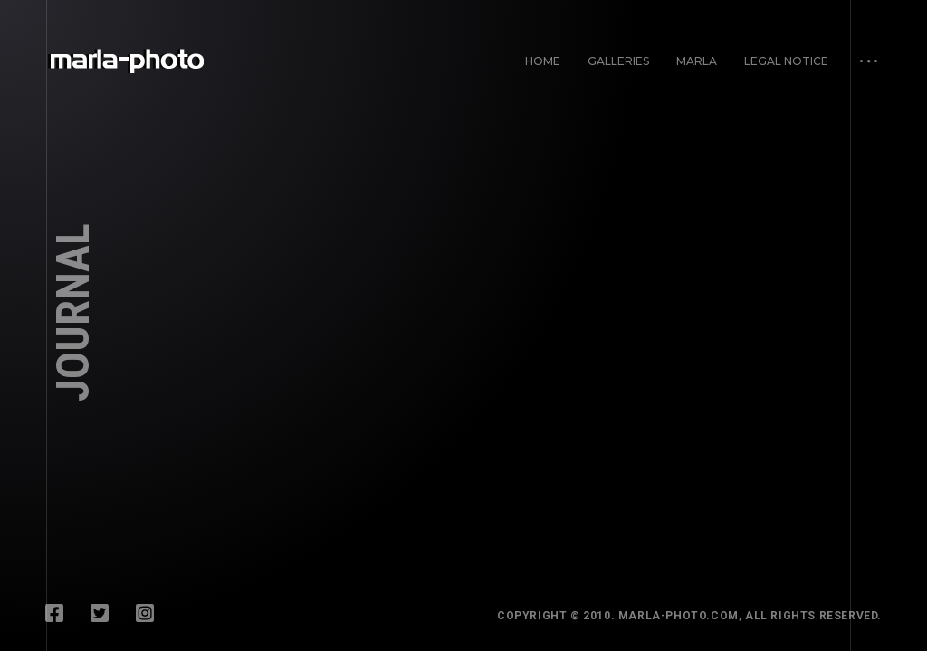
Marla (696, 61)
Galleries (618, 61)
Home (542, 61)
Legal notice (786, 61)
